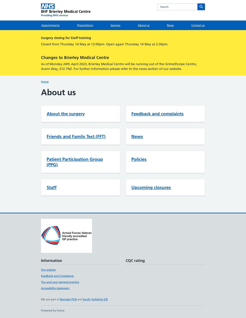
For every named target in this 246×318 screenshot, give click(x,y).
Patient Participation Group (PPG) (75, 161)
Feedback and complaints (157, 113)
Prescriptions (85, 25)
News (170, 25)
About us (143, 25)
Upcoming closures (151, 187)
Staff (52, 187)
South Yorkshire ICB (95, 299)
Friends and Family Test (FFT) (76, 136)
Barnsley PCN (68, 299)
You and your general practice (60, 282)
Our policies (48, 269)
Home (45, 81)
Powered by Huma (52, 310)
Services (115, 25)
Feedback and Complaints (57, 276)
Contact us (198, 25)
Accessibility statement (55, 288)
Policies (139, 159)
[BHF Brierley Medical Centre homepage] (66, 10)
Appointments (50, 25)
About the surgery (66, 113)
